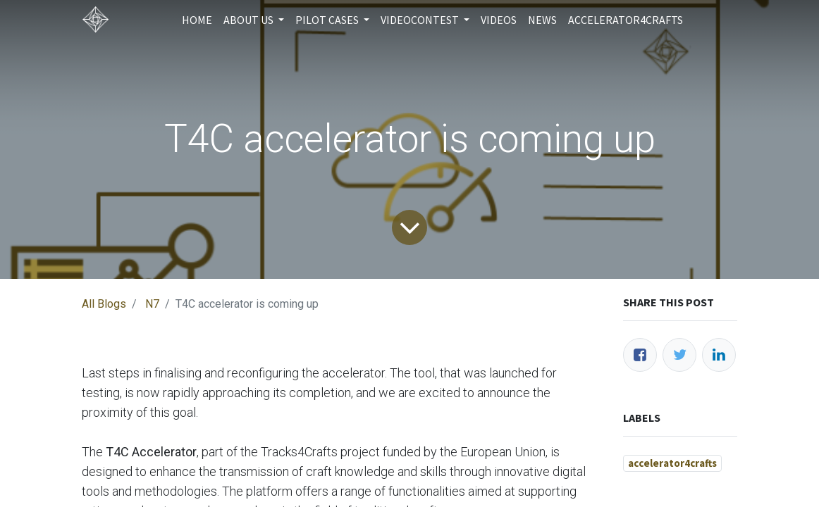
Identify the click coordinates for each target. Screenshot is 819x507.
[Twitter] (679, 355)
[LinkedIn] (719, 355)
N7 (152, 304)
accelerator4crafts (672, 463)
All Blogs (104, 304)
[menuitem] (197, 20)
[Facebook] (640, 355)
